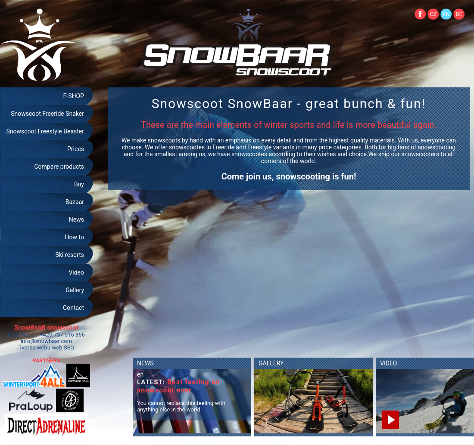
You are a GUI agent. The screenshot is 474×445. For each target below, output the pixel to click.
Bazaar (74, 201)
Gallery (74, 290)
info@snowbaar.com (46, 341)
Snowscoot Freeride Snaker (47, 113)
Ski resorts (70, 254)
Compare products (59, 166)
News (76, 219)
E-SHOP (73, 96)
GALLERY (271, 363)
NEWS (145, 363)
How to (74, 237)
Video (76, 272)
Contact (73, 307)
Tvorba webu (34, 347)
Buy (79, 184)
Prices (75, 148)
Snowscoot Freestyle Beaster (45, 131)
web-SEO (63, 347)
